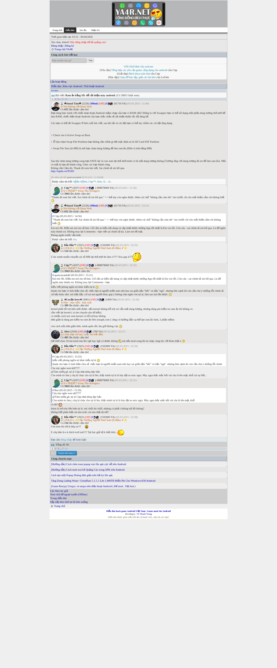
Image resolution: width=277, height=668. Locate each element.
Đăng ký (69, 45)
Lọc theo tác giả (59, 490)
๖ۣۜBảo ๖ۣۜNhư (80, 181)
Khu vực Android (72, 86)
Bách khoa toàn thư (139, 73)
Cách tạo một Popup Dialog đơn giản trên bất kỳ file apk (82, 475)
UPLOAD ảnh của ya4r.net (138, 66)
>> (66, 99)
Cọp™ (92, 181)
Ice (74, 239)
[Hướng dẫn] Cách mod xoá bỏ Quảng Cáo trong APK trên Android (88, 469)
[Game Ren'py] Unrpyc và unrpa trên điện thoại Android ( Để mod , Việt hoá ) (93, 486)
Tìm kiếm (54, 91)
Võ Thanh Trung (144, 514)
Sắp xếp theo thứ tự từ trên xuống (69, 501)
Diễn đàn (56, 86)
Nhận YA (95, 30)
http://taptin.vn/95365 (62, 171)
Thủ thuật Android (94, 86)
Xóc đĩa (83, 30)
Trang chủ (57, 30)
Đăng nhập (57, 45)
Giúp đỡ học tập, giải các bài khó (137, 77)
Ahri (99, 181)
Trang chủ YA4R (63, 49)
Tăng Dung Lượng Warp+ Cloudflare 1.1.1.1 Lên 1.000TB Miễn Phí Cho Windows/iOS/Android (103, 480)
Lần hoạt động (58, 81)
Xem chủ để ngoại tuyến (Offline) (68, 494)
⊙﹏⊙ (106, 181)
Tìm (90, 60)
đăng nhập (66, 439)
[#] (106, 103)
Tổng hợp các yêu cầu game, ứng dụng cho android (139, 70)
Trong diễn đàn (58, 498)
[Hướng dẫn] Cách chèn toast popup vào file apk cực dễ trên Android (88, 464)
